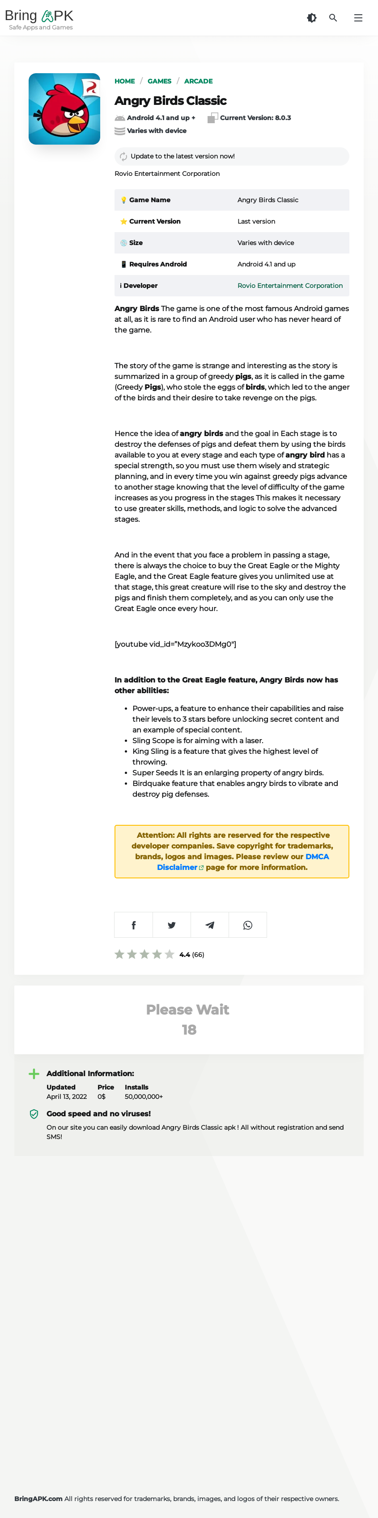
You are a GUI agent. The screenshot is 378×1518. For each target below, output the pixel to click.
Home (125, 81)
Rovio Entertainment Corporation (290, 286)
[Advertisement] (189, 1399)
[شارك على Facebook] (134, 924)
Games (159, 81)
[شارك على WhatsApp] (248, 924)
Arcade (198, 81)
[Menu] (358, 18)
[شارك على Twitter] (172, 924)
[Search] (333, 18)
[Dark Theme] (312, 18)
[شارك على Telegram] (210, 924)
